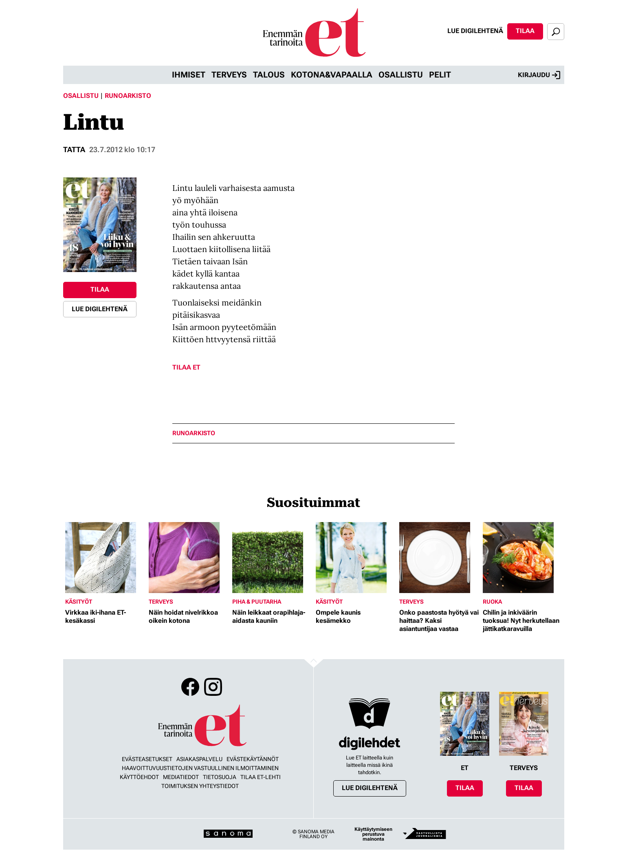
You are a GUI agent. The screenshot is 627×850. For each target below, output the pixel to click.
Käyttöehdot (139, 777)
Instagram (213, 687)
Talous (269, 75)
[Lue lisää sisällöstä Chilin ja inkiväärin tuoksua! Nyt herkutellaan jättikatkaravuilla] (522, 557)
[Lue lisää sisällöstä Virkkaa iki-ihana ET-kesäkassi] (105, 557)
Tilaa (525, 31)
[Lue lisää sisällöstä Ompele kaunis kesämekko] (355, 557)
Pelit (440, 75)
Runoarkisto (128, 96)
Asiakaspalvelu (199, 759)
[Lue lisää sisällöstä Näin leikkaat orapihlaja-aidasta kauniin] (272, 557)
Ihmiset (188, 75)
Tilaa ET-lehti (260, 777)
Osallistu (400, 75)
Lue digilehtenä (475, 31)
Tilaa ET (186, 367)
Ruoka (492, 601)
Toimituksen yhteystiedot (200, 786)
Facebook (190, 687)
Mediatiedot (181, 777)
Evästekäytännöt (253, 759)
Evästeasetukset (147, 759)
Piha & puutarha (256, 601)
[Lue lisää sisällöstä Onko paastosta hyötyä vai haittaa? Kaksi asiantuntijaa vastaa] (439, 557)
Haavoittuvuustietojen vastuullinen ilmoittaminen (200, 768)
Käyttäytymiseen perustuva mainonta (373, 834)
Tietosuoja (219, 777)
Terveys (229, 75)
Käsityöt (78, 601)
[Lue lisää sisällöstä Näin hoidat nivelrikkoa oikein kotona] (188, 557)
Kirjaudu (539, 75)
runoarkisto (193, 433)
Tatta (74, 149)
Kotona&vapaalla (331, 75)
